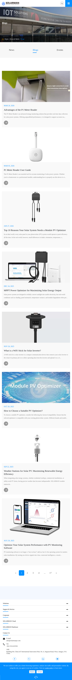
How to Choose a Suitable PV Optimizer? (23, 410)
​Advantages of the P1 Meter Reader (20, 110)
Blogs (22, 39)
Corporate (6, 615)
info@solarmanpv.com (13, 640)
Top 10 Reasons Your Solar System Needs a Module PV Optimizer (35, 230)
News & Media (14, 39)
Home (6, 39)
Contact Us (6, 633)
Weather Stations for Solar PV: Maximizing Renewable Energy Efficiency (33, 472)
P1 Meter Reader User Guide (17, 170)
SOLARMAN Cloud (9, 621)
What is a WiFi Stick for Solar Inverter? (22, 350)
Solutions (6, 603)
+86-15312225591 (12, 646)
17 (50, 573)
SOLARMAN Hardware (10, 627)
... (45, 573)
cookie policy (49, 668)
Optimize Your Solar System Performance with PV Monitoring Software (33, 546)
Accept (39, 672)
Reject (32, 672)
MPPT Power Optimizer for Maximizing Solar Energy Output (32, 290)
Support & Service (8, 609)
